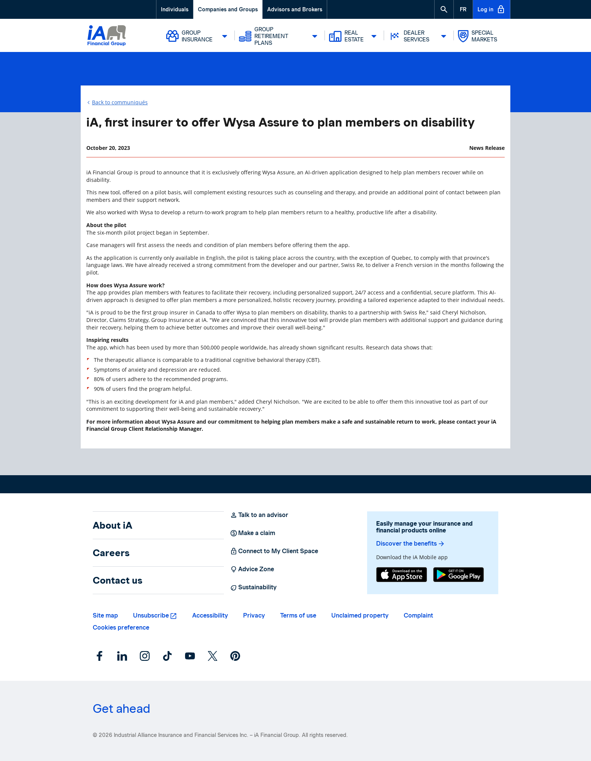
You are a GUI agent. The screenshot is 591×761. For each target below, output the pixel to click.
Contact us (117, 580)
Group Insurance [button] (198, 36)
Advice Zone (252, 569)
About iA (112, 525)
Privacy (254, 615)
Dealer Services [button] (419, 36)
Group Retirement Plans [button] (280, 36)
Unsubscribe (151, 615)
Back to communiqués (120, 102)
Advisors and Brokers (294, 9)
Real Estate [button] (355, 36)
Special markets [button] (477, 36)
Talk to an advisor (259, 515)
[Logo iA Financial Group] (106, 36)
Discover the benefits (410, 543)
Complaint (418, 615)
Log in (491, 9)
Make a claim (252, 533)
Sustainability (253, 587)
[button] (444, 9)
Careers (111, 552)
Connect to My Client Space (274, 551)
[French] (463, 9)
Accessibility (210, 615)
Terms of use (298, 615)
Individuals (174, 9)
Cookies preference (121, 627)
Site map (105, 615)
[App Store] (401, 575)
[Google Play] (458, 575)
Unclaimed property (360, 615)
